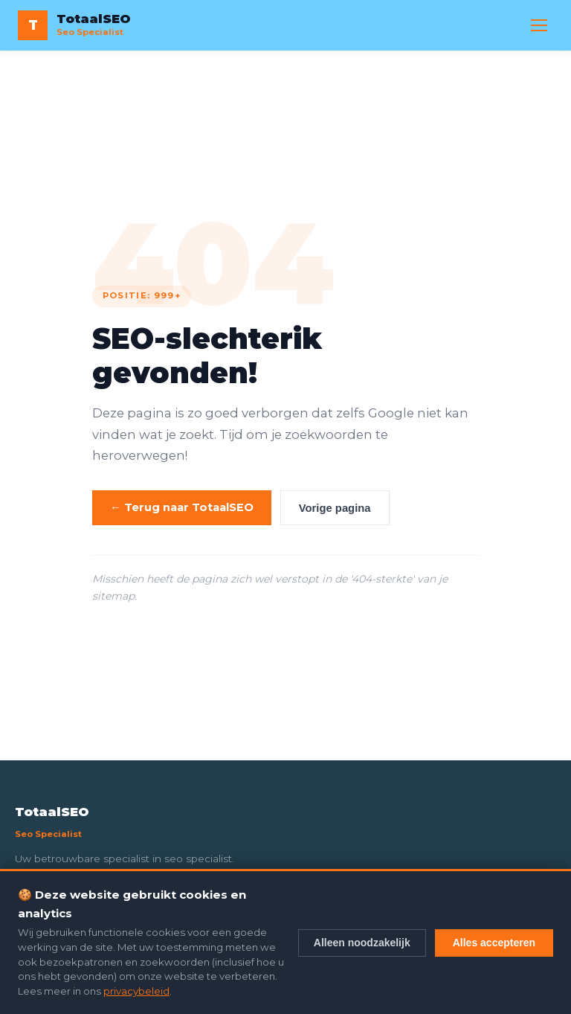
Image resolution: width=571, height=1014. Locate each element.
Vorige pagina (335, 508)
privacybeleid (136, 991)
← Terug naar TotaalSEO (182, 507)
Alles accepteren (494, 943)
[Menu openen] (539, 25)
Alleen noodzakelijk (362, 943)
